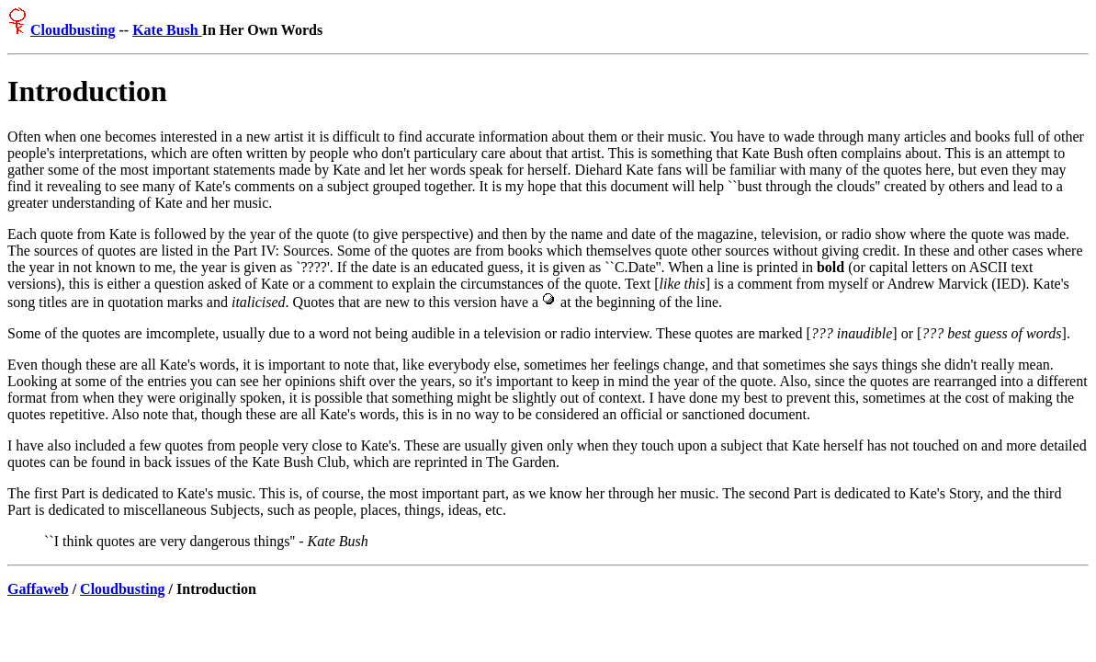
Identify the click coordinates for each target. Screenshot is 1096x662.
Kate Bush (167, 30)
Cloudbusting (73, 30)
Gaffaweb (38, 589)
